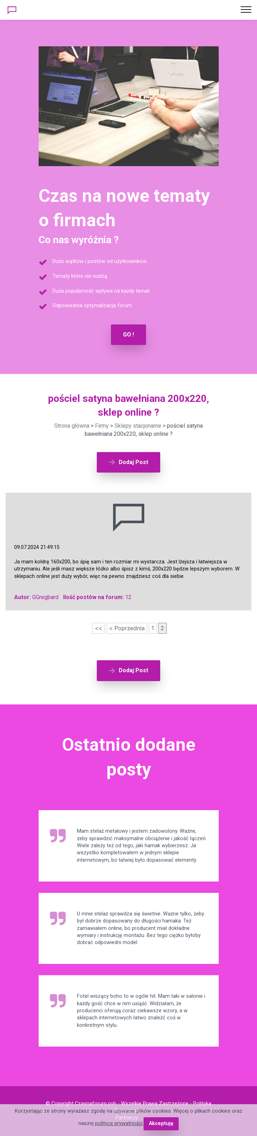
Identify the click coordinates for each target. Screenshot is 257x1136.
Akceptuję (161, 1123)
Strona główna (71, 425)
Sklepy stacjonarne (137, 425)
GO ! (128, 334)
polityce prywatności (119, 1123)
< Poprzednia (127, 628)
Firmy (102, 425)
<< (98, 628)
